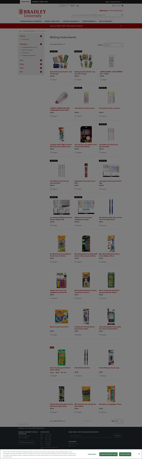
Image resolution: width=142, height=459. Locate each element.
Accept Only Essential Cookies (108, 454)
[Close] (139, 454)
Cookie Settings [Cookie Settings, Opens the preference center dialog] (92, 454)
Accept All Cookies (125, 454)
